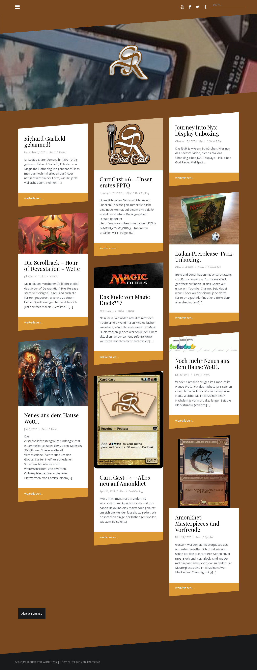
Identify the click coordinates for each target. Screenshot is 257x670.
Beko (52, 152)
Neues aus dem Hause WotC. (51, 418)
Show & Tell (215, 141)
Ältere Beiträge (32, 613)
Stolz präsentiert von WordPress (36, 662)
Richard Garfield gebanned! (44, 141)
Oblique (75, 662)
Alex (129, 193)
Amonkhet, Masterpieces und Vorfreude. (197, 523)
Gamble (53, 276)
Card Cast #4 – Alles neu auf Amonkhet (125, 480)
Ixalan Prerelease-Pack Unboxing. (203, 256)
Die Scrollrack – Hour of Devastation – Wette (52, 265)
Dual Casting (142, 193)
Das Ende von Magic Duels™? (125, 300)
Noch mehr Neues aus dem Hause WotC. (202, 363)
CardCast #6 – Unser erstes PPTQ (126, 182)
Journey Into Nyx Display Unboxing (197, 130)
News (62, 152)
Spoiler (209, 537)
